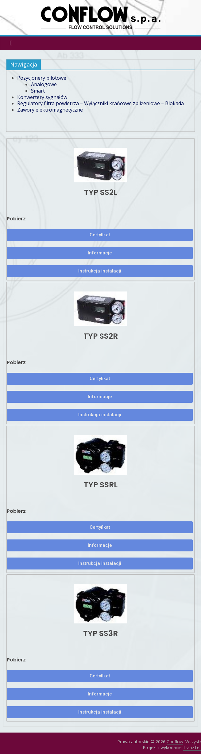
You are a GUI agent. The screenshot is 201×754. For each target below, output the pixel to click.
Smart (38, 90)
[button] (100, 235)
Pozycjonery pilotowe (41, 77)
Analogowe (44, 84)
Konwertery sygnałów (42, 97)
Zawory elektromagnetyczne (50, 109)
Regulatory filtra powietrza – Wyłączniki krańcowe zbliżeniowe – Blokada (100, 103)
